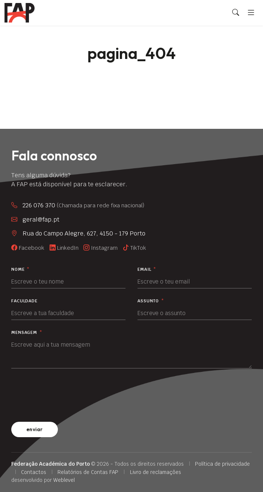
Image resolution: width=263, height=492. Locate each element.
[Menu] (250, 12)
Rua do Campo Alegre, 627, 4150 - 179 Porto (84, 233)
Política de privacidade (222, 463)
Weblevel (64, 480)
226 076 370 (83, 205)
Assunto (151, 301)
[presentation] (68, 393)
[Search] (235, 13)
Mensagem (26, 333)
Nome (20, 269)
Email (147, 269)
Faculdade (24, 301)
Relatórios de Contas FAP (87, 472)
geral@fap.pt (41, 219)
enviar (34, 429)
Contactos (33, 472)
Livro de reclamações (155, 472)
